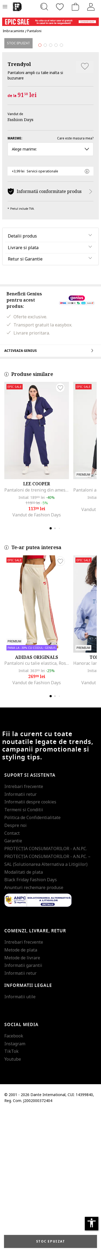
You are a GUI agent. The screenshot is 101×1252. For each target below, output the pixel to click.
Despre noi (15, 966)
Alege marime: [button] (50, 289)
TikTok (11, 1192)
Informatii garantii (23, 1106)
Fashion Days (20, 260)
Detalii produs (22, 376)
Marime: (15, 279)
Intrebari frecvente (23, 927)
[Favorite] (60, 7)
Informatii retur (20, 935)
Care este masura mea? (75, 279)
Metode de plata (20, 1090)
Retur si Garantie (25, 400)
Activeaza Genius (50, 491)
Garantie (13, 981)
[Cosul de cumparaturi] (75, 7)
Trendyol (19, 205)
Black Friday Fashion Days (30, 1020)
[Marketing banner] (50, 19)
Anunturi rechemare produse (33, 1028)
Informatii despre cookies (30, 943)
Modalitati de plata (23, 1013)
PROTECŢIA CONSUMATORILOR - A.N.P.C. (45, 989)
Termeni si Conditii (23, 950)
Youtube (12, 1200)
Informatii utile (20, 1137)
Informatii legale (28, 1126)
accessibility (91, 1222)
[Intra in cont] (91, 7)
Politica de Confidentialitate (32, 958)
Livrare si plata (23, 388)
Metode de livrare (22, 1098)
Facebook (13, 1176)
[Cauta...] (44, 7)
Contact (12, 974)
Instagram (14, 1184)
